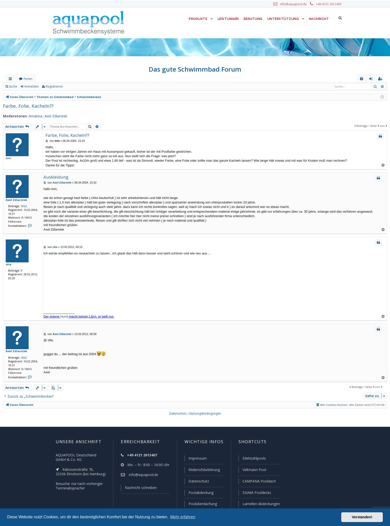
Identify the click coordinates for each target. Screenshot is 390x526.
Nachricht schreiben (139, 489)
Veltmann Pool (254, 471)
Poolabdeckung (199, 493)
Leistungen (228, 19)
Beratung (253, 19)
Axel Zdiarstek (52, 116)
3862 (23, 205)
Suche (13, 86)
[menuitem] (361, 79)
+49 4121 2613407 (329, 4)
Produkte (196, 19)
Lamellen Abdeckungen (261, 504)
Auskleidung (55, 177)
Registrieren (54, 86)
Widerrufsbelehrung (202, 471)
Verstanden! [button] (362, 517)
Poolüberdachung (200, 504)
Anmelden (31, 86)
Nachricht (318, 19)
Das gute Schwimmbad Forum (195, 69)
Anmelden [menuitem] (372, 80)
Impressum (195, 459)
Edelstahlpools (254, 459)
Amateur (32, 116)
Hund (64, 316)
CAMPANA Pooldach (259, 482)
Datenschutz (196, 482)
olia (8, 264)
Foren (28, 79)
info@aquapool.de (295, 4)
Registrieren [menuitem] (381, 80)
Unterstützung (283, 19)
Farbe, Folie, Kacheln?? (28, 105)
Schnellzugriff (11, 80)
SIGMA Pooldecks (257, 493)
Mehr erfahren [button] (182, 517)
